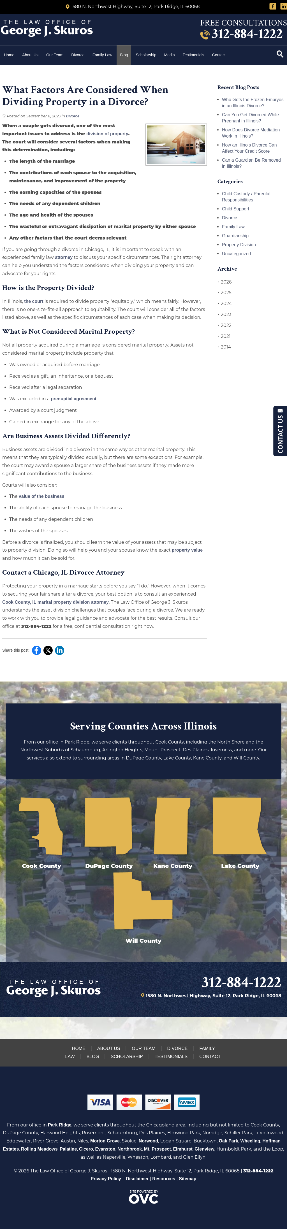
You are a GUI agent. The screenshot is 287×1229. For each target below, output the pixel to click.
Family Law (102, 55)
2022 (224, 325)
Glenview (204, 1149)
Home (9, 55)
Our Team (54, 55)
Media (169, 55)
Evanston (105, 1149)
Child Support (235, 208)
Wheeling (250, 1141)
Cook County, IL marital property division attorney (55, 602)
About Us (30, 55)
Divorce (77, 55)
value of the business (41, 496)
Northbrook (129, 1149)
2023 (224, 315)
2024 (224, 304)
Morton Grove (105, 1141)
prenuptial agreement (73, 398)
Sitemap (187, 1178)
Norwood (148, 1141)
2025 (224, 293)
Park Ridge (59, 1125)
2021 (224, 336)
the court (33, 301)
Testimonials (193, 55)
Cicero (86, 1149)
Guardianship (235, 235)
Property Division (239, 244)
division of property (107, 133)
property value (187, 550)
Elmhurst (182, 1149)
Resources (163, 1178)
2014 (224, 347)
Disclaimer (137, 1178)
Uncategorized (236, 253)
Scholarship (146, 55)
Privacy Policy (106, 1178)
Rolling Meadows (39, 1149)
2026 (224, 282)
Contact (219, 55)
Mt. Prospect (157, 1149)
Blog (124, 55)
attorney (64, 257)
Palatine (68, 1149)
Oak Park (228, 1141)
